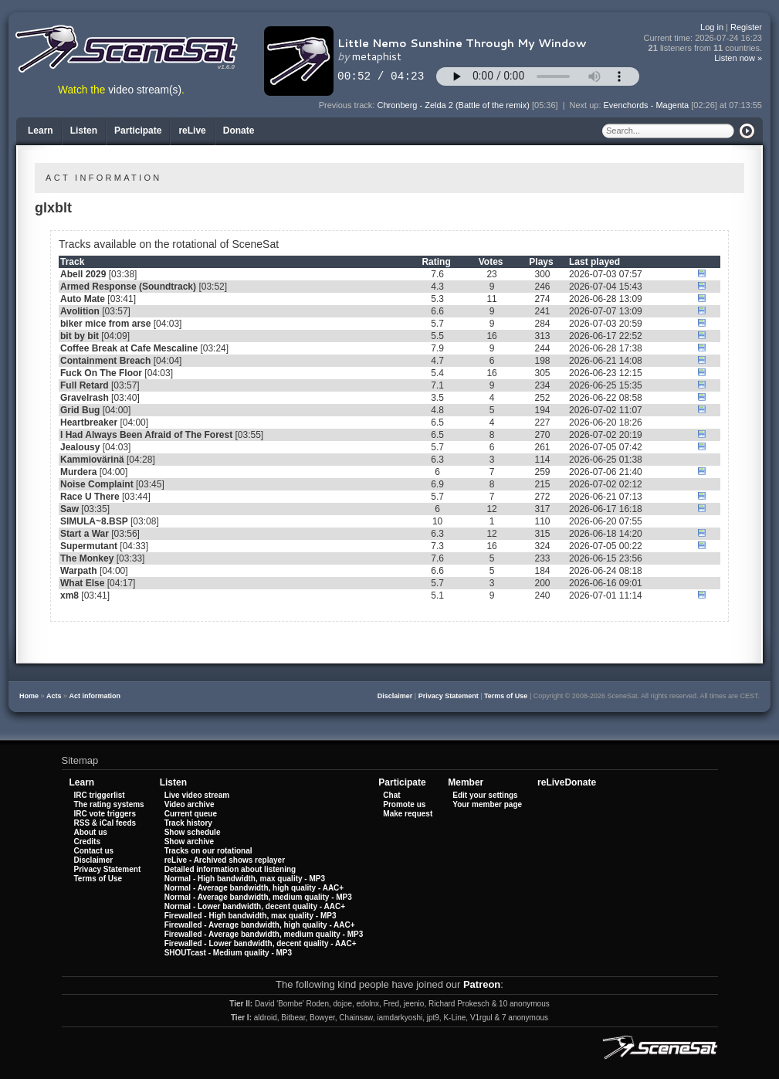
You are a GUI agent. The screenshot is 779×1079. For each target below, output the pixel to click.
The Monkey (86, 558)
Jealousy (80, 447)
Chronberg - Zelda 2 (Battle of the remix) (453, 105)
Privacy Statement (448, 696)
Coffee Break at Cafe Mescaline (129, 348)
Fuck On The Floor (101, 373)
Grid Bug (80, 410)
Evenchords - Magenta (646, 105)
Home (29, 696)
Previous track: (348, 105)
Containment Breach (105, 360)
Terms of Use (505, 696)
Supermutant (88, 546)
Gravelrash (84, 397)
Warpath (78, 570)
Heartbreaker (88, 422)
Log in (711, 27)
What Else (82, 583)
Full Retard (84, 385)
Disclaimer (395, 696)
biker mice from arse (105, 323)
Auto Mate (82, 299)
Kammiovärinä (92, 459)
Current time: (703, 38)
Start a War (84, 533)
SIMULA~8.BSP (94, 521)
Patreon (481, 984)
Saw (69, 509)
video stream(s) (144, 90)
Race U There (90, 496)
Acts (54, 696)
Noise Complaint (97, 484)
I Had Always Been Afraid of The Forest (146, 434)
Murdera (78, 472)
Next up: (586, 105)
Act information (95, 696)
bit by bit (79, 336)
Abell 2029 (83, 274)
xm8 (69, 595)
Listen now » (738, 58)
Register (746, 27)
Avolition (80, 311)
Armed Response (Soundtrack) (128, 286)
